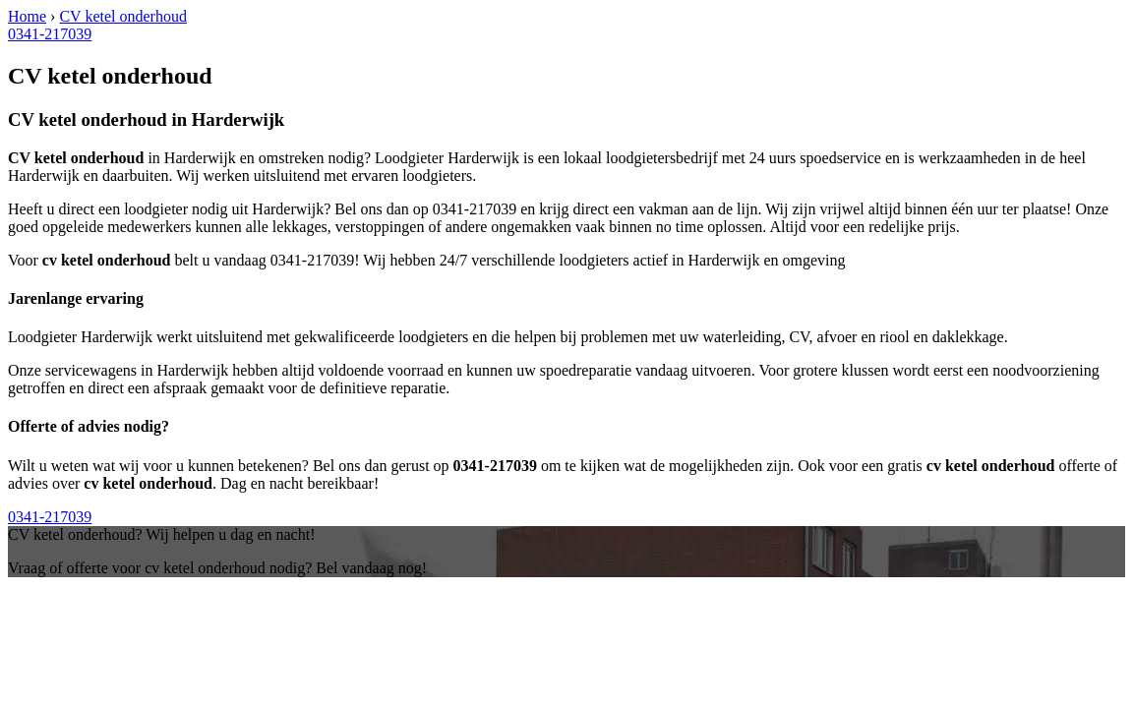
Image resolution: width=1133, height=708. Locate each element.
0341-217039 (49, 34)
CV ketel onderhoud (122, 16)
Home (27, 16)
